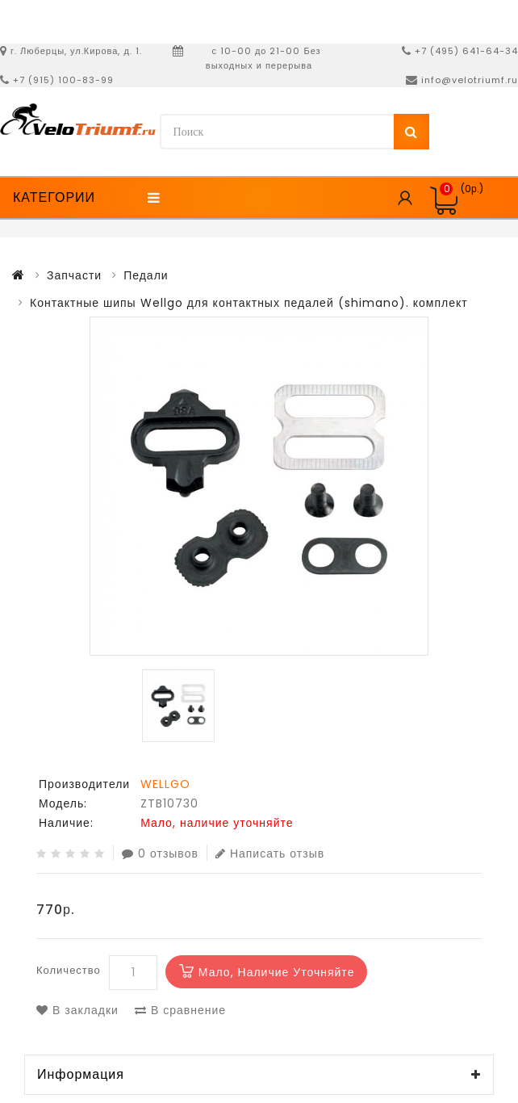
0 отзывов (160, 853)
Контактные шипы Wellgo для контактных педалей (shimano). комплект (249, 303)
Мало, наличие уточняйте (276, 972)
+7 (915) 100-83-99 (63, 79)
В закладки (77, 1010)
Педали (146, 275)
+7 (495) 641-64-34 (466, 50)
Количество (68, 970)
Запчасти (74, 275)
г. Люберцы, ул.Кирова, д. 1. (76, 50)
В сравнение (180, 1010)
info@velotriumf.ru (469, 79)
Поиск (411, 131)
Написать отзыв (269, 853)
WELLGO (165, 784)
